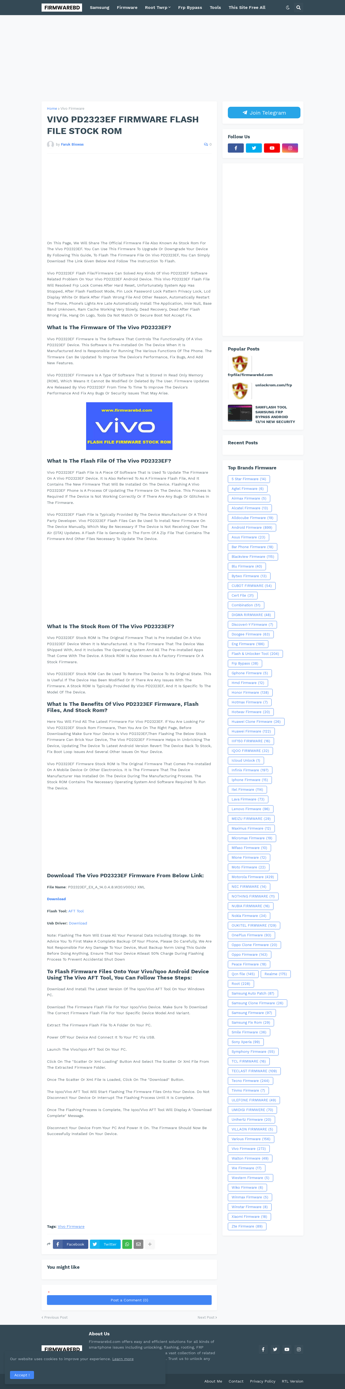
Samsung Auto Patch (253, 993)
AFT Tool (76, 911)
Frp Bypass (245, 663)
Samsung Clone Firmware (257, 1003)
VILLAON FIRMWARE (252, 1129)
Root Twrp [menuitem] (156, 7)
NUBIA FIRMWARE (251, 906)
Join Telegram (264, 112)
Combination (246, 605)
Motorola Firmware (253, 877)
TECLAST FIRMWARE (254, 1071)
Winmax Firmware (250, 1197)
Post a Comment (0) (129, 1300)
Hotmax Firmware (250, 702)
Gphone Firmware (250, 673)
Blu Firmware (247, 566)
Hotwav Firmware (251, 712)
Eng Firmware (248, 644)
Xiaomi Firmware (249, 1216)
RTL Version (292, 1381)
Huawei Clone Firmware (256, 721)
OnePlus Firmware (251, 935)
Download (56, 899)
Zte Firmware (247, 1226)
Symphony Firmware (253, 1051)
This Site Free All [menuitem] (247, 7)
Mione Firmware (249, 857)
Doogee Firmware (251, 634)
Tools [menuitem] (215, 7)
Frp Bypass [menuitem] (190, 7)
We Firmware (247, 1168)
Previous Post (55, 1317)
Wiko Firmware (247, 1187)
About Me (213, 1381)
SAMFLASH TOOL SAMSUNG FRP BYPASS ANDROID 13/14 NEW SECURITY (275, 414)
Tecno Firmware (250, 1080)
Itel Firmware (247, 789)
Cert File (243, 595)
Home (52, 108)
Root (241, 983)
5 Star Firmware (249, 479)
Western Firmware (250, 1177)
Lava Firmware (248, 799)
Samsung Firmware (252, 1012)
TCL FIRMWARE (249, 1061)
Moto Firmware (249, 867)
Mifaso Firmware (249, 847)
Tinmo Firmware (248, 1090)
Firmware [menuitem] (127, 7)
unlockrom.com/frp (273, 385)
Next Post (206, 1317)
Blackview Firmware (253, 556)
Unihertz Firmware (251, 1119)
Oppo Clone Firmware (254, 944)
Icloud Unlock (246, 760)
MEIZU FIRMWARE (251, 818)
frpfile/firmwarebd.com (250, 375)
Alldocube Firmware (252, 517)
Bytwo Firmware (249, 576)
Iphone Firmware (250, 779)
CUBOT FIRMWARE (252, 585)
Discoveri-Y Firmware (252, 624)
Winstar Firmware (250, 1207)
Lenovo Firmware (251, 809)
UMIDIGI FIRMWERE (252, 1109)
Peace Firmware (249, 964)
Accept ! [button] (23, 1374)
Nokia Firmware (249, 915)
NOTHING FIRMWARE (253, 896)
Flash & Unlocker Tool (255, 653)
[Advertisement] (172, 58)
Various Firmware (251, 1139)
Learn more (53, 1358)
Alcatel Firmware (250, 508)
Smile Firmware (249, 1032)
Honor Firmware (250, 692)
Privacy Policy (262, 1381)
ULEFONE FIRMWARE (254, 1100)
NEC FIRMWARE (249, 886)
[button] (288, 7)
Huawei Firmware (251, 731)
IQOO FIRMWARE (250, 750)
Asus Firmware (248, 537)
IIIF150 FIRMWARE (251, 741)
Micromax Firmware (252, 838)
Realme (276, 974)
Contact (236, 1381)
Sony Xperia (246, 1042)
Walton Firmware (250, 1158)
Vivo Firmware (72, 108)
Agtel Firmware (248, 488)
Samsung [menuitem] (99, 7)
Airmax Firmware (249, 498)
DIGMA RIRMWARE (251, 614)
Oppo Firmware (250, 954)
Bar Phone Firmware (252, 547)
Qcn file (243, 974)
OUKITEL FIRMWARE (254, 925)
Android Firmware (252, 527)
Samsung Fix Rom (251, 1022)
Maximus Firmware (251, 828)
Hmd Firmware (248, 682)
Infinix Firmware (250, 770)
